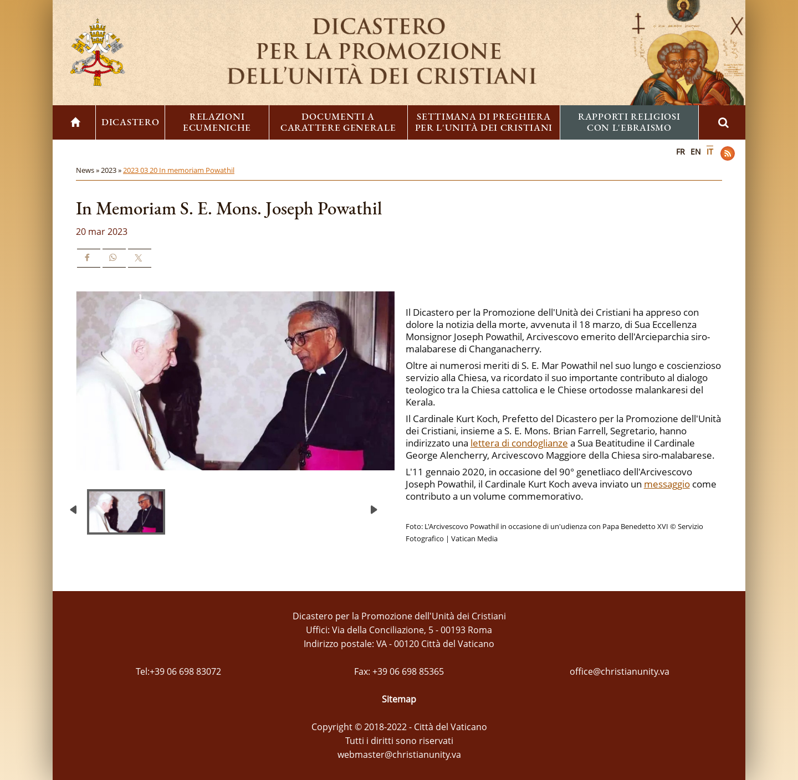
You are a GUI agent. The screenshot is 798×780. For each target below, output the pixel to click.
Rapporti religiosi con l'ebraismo (629, 122)
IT (710, 151)
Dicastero (130, 122)
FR (680, 151)
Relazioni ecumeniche (217, 122)
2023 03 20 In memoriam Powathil (178, 170)
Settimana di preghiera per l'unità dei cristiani (484, 122)
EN (695, 151)
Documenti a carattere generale (338, 122)
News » (88, 170)
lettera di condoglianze (519, 443)
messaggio (667, 484)
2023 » (112, 170)
